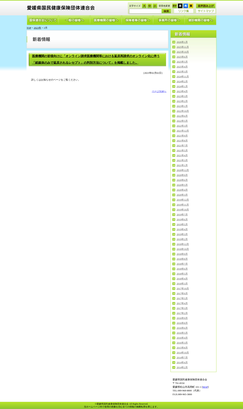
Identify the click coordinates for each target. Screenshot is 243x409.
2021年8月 (182, 140)
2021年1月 (182, 165)
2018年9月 (182, 254)
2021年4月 (182, 155)
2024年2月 (182, 81)
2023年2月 (182, 101)
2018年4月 (182, 278)
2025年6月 (182, 56)
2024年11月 (183, 76)
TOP (29, 27)
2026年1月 (182, 42)
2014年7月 (182, 357)
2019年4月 (182, 229)
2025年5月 (182, 61)
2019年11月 (183, 204)
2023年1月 (182, 106)
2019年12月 (183, 199)
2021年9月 (182, 135)
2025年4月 (182, 66)
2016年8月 (182, 323)
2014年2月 (182, 367)
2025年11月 (183, 47)
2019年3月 (182, 234)
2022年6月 (182, 116)
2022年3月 (182, 125)
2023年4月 (182, 91)
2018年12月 (183, 244)
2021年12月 (183, 130)
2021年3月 (182, 160)
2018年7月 (182, 263)
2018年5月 (182, 273)
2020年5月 (182, 185)
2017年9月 (182, 293)
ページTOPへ (159, 91)
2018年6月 (182, 268)
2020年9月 (182, 175)
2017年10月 (183, 288)
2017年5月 (182, 298)
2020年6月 (182, 180)
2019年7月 (182, 214)
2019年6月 (182, 219)
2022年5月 (182, 120)
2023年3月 (182, 96)
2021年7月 (182, 145)
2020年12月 (183, 170)
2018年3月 (182, 283)
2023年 (37, 27)
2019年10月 (183, 209)
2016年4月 (182, 337)
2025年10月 (183, 51)
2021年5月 (182, 150)
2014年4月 (182, 362)
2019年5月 (182, 224)
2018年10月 (183, 249)
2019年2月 (182, 239)
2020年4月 (182, 189)
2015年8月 (182, 347)
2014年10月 (183, 352)
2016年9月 (182, 318)
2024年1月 (182, 86)
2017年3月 (182, 308)
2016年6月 (182, 328)
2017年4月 (182, 303)
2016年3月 (182, 342)
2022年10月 (183, 111)
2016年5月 (182, 332)
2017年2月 (182, 313)
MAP (205, 386)
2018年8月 (182, 258)
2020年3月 (182, 194)
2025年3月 (182, 71)
